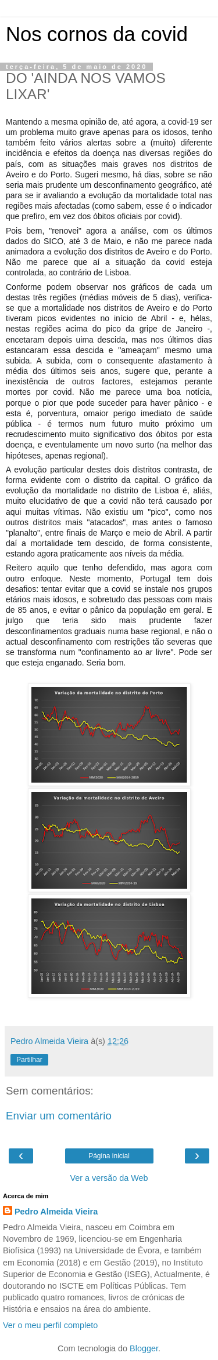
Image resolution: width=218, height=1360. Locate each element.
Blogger (144, 1348)
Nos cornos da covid (97, 34)
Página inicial (109, 1156)
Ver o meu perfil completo (50, 1325)
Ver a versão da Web (109, 1178)
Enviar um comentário (59, 1116)
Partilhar (29, 1060)
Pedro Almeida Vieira (56, 1211)
